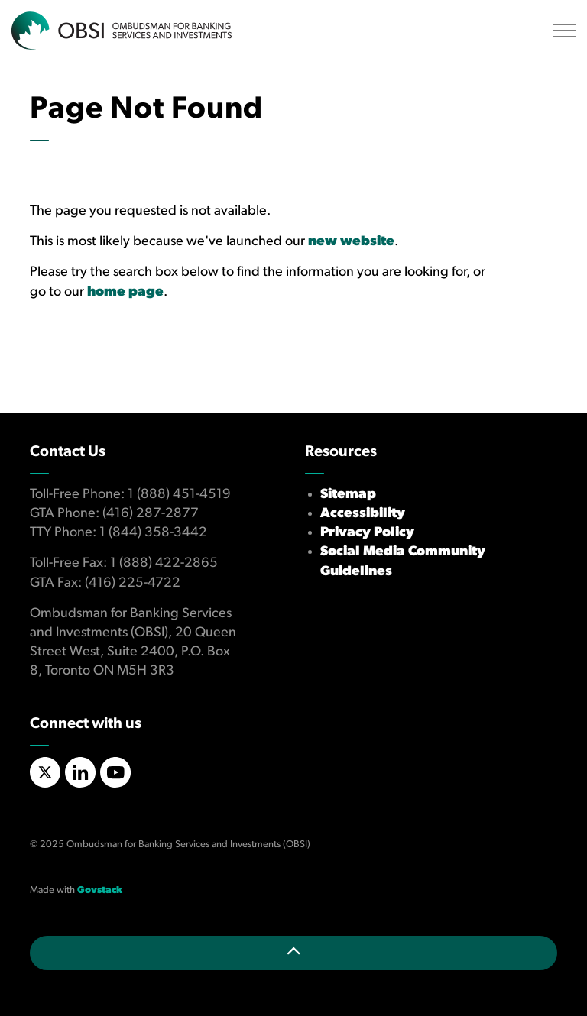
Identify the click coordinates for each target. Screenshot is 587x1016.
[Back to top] (293, 953)
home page (125, 292)
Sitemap (348, 494)
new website (351, 242)
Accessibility (362, 513)
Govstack (99, 890)
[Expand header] (564, 30)
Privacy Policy (367, 533)
